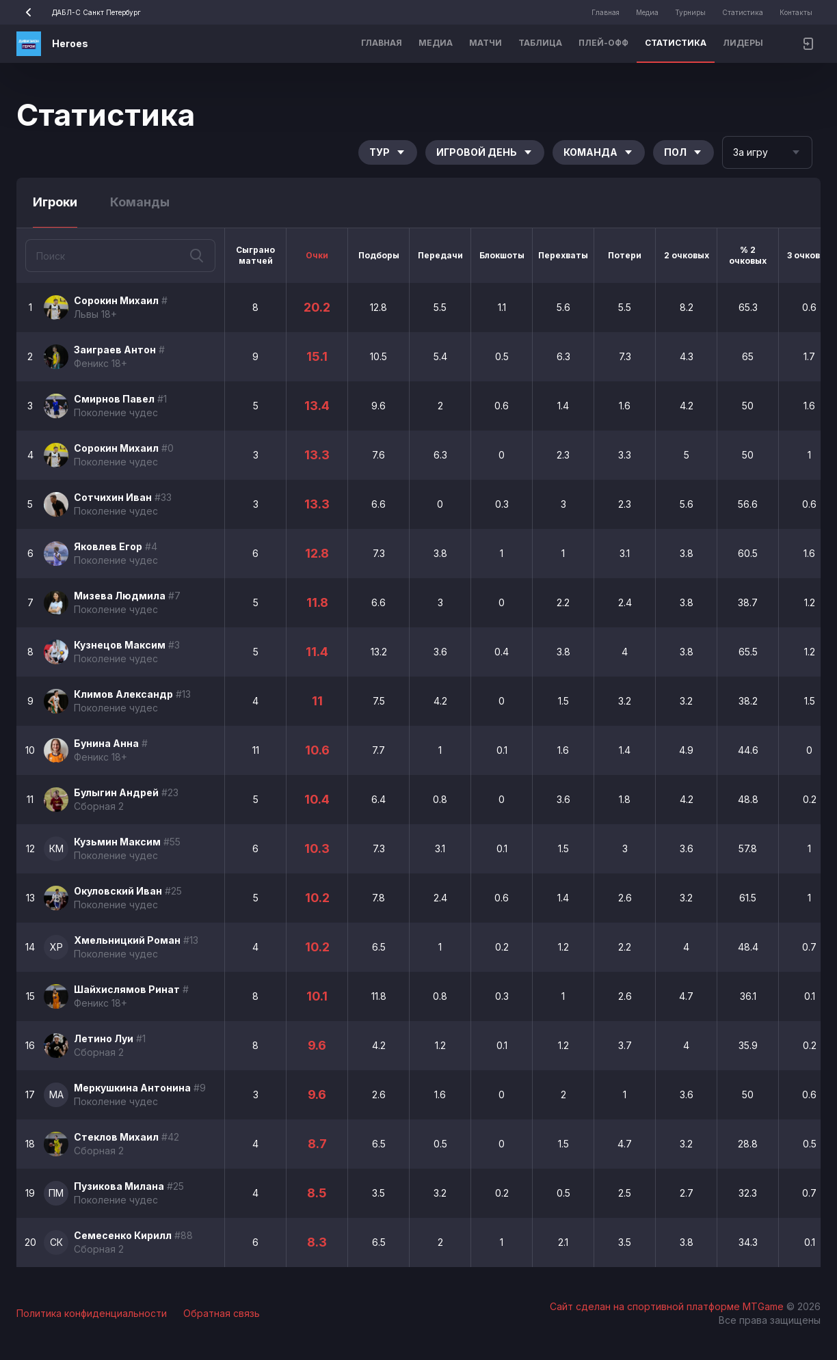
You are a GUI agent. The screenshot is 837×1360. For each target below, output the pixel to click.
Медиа (647, 12)
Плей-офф (603, 43)
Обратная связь (221, 1313)
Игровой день (484, 152)
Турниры (690, 12)
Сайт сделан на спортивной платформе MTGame (668, 1306)
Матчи (485, 43)
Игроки (55, 202)
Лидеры (743, 43)
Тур (387, 152)
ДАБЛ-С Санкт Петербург (78, 12)
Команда (598, 152)
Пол (683, 152)
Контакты (796, 12)
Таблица (540, 43)
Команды (140, 202)
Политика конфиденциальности (91, 1313)
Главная (606, 12)
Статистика (742, 12)
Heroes (70, 43)
